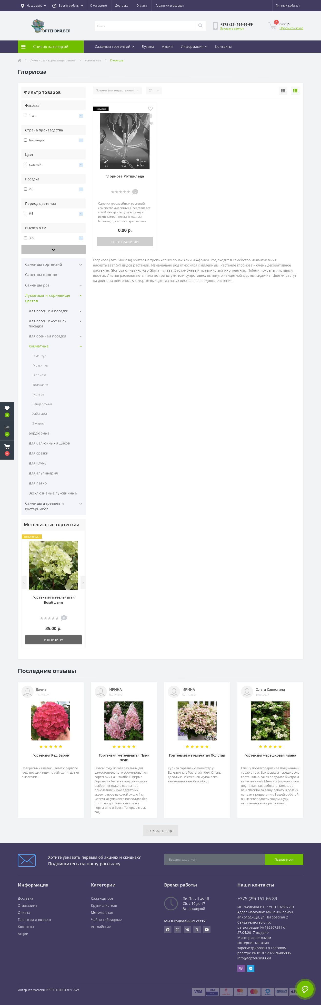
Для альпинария (43, 473)
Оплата (142, 5)
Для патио (38, 483)
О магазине (98, 5)
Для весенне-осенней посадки (48, 323)
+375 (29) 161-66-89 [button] (257, 898)
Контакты (223, 46)
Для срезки (38, 453)
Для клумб (38, 463)
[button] (33, 5)
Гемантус (39, 356)
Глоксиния (40, 365)
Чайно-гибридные (106, 919)
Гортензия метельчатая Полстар (197, 755)
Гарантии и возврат (169, 5)
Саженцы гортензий (114, 46)
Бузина (148, 46)
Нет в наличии (125, 241)
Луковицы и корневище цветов (53, 60)
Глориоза (39, 375)
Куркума (38, 394)
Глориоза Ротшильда (125, 176)
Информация (194, 46)
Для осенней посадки (47, 336)
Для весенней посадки (48, 311)
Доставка (121, 5)
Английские (101, 926)
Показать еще (160, 830)
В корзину (53, 640)
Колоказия (40, 385)
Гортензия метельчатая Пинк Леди (124, 757)
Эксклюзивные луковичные (53, 493)
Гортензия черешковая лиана (270, 755)
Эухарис (38, 423)
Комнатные (93, 60)
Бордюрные (39, 433)
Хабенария (40, 413)
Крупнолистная (104, 905)
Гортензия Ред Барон (50, 755)
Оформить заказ (291, 28)
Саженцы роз (37, 285)
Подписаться (284, 859)
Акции (167, 46)
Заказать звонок (232, 28)
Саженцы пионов (41, 274)
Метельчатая (102, 912)
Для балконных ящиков (49, 443)
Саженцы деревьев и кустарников (44, 506)
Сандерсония (42, 404)
